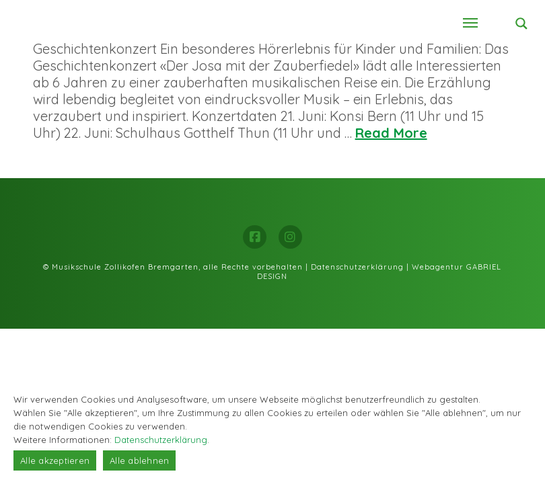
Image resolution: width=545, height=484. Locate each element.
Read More (391, 132)
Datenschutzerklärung (357, 267)
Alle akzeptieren (54, 460)
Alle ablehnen (139, 460)
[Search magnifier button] (521, 23)
